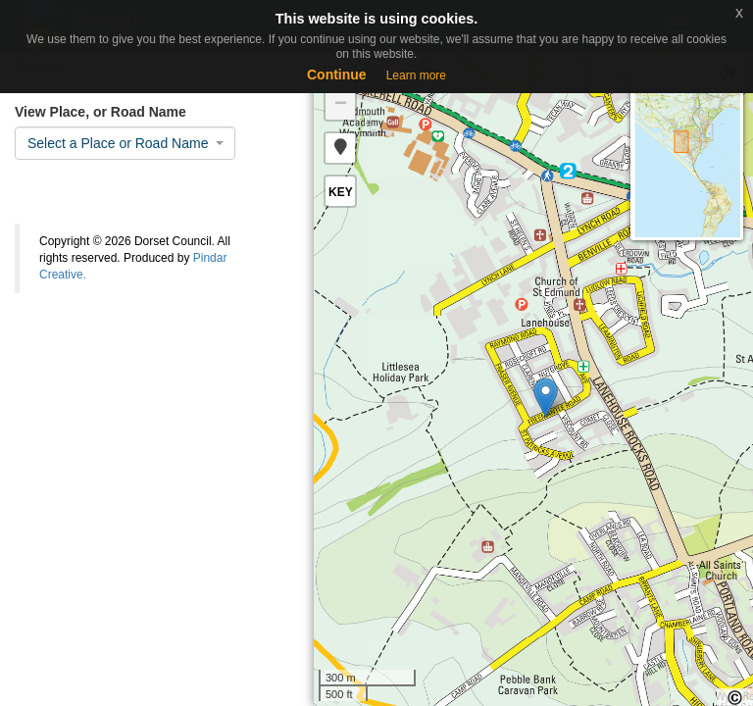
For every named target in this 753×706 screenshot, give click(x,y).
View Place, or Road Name (100, 112)
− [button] (340, 105)
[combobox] (125, 143)
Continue (337, 74)
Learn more (416, 75)
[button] (340, 148)
